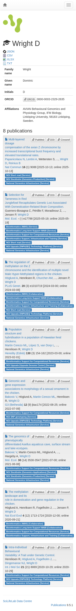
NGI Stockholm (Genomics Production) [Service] (30, 179)
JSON (8, 51)
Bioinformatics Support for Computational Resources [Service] (37, 234)
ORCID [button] (29, 99)
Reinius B (15, 163)
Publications (58, 605)
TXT (7, 63)
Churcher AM (44, 278)
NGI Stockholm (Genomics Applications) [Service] (31, 472)
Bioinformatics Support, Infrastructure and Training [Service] (36, 238)
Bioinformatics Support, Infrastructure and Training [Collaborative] (39, 306)
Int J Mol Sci (12, 567)
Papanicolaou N (15, 159)
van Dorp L (47, 345)
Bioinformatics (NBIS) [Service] (21, 227)
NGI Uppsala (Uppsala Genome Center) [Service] (30, 365)
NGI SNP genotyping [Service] (21, 417)
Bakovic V (11, 396)
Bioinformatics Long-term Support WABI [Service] (31, 230)
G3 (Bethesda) (14, 404)
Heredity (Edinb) (15, 353)
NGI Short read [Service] (18, 175)
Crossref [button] (64, 139)
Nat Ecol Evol (13, 515)
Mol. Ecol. (11, 218)
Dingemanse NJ (15, 563)
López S (34, 345)
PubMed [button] (38, 139)
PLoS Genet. (13, 285)
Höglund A (11, 278)
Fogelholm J (43, 559)
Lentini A (31, 159)
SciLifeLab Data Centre (17, 601)
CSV (8, 55)
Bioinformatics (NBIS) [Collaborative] (24, 294)
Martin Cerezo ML (16, 345)
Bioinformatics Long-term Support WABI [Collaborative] (34, 298)
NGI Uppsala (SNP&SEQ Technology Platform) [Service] (34, 246)
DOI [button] (51, 139)
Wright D (23, 214)
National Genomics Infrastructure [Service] (27, 183)
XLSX (8, 59)
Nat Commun (13, 167)
